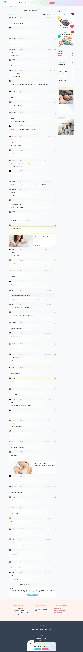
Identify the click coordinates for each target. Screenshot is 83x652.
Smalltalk (60, 55)
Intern (59, 82)
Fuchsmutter (14, 322)
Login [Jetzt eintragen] (38, 649)
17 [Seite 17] (20, 584)
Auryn (13, 125)
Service (40, 2)
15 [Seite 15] (16, 584)
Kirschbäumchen (15, 549)
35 (29, 584)
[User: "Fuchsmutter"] (10, 323)
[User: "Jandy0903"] (10, 18)
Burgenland (19, 614)
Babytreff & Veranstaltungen (63, 79)
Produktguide (33, 2)
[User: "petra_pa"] (10, 92)
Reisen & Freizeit (61, 73)
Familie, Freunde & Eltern (62, 71)
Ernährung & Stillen (61, 62)
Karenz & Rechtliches (62, 68)
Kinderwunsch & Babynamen (63, 57)
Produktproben (58, 612)
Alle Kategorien (61, 53)
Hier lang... (48, 646)
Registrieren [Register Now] (45, 649)
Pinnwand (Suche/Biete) (62, 80)
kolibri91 (13, 28)
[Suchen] (79, 3)
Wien (14, 608)
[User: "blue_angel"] (10, 49)
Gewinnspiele (57, 608)
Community (14, 2)
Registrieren (51, 2)
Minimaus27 (14, 160)
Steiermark (21, 612)
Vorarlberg (15, 612)
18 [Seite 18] (45, 14)
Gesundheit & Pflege (62, 64)
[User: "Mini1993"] (10, 60)
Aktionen (27, 2)
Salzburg (22, 610)
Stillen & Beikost (62, 106)
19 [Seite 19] (47, 14)
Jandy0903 (14, 17)
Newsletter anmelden (42, 609)
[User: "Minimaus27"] (10, 160)
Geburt (59, 61)
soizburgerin (14, 38)
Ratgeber (21, 2)
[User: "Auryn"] (10, 126)
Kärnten (26, 612)
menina (13, 290)
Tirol (14, 614)
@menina (18, 184)
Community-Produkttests (59, 610)
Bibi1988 (13, 430)
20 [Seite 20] (49, 14)
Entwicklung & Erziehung (62, 66)
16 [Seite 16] (18, 584)
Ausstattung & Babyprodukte (63, 70)
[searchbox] (75, 3)
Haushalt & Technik (61, 77)
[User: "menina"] (10, 81)
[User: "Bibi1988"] (10, 431)
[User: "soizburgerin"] (10, 39)
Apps (45, 2)
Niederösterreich (20, 608)
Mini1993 (13, 59)
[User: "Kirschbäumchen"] (10, 550)
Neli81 (13, 409)
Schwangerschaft (61, 59)
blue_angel (13, 49)
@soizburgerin (13, 129)
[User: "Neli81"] (10, 410)
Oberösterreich (16, 610)
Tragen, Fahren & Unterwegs (63, 75)
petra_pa (13, 91)
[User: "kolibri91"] (10, 28)
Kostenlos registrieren (32, 594)
